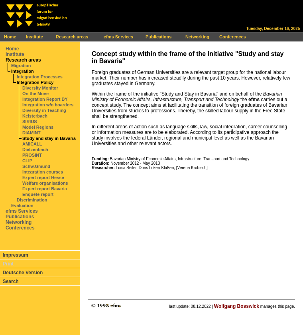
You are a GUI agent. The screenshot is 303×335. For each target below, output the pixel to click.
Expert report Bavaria (44, 188)
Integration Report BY (45, 99)
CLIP (27, 160)
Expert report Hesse (43, 177)
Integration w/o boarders (47, 104)
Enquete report (37, 194)
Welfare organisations (45, 183)
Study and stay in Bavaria (49, 138)
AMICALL (32, 144)
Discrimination (32, 199)
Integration (22, 71)
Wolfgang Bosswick (236, 306)
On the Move (35, 93)
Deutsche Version (23, 272)
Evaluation (22, 205)
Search (11, 281)
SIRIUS (29, 121)
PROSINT (32, 155)
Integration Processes (40, 76)
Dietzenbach (35, 149)
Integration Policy (35, 82)
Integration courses (42, 171)
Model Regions (37, 127)
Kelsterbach (34, 116)
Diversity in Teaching (44, 110)
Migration (21, 65)
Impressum (15, 255)
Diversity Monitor (40, 88)
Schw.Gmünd (36, 166)
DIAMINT (31, 132)
